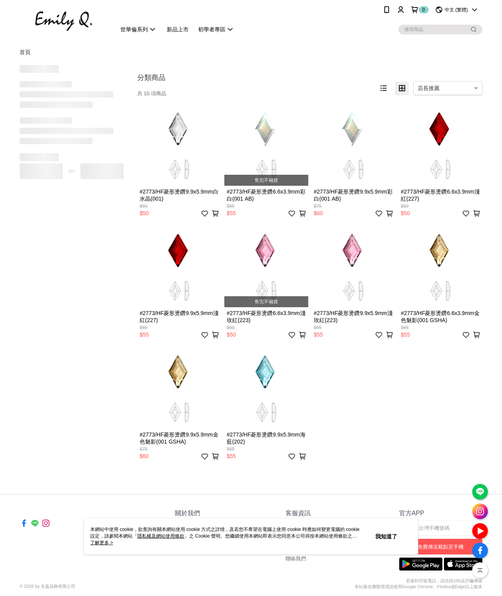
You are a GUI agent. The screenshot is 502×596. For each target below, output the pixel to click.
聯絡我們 (296, 559)
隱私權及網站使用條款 (160, 536)
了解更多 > (101, 542)
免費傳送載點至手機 (441, 547)
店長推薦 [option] (429, 88)
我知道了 (386, 536)
